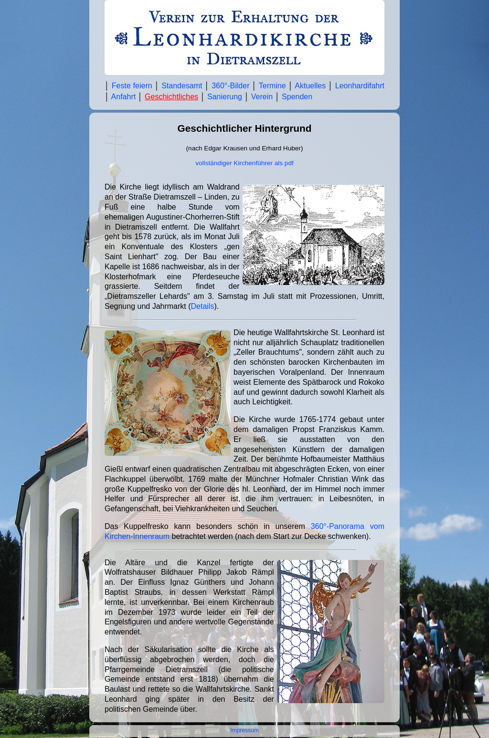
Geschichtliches (171, 97)
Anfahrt (123, 97)
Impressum (244, 730)
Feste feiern (132, 86)
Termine (272, 86)
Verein (262, 97)
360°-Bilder (230, 86)
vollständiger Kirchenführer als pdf (244, 163)
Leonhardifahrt (359, 86)
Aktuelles (310, 86)
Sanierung (224, 97)
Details (202, 306)
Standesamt (181, 86)
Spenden (297, 97)
